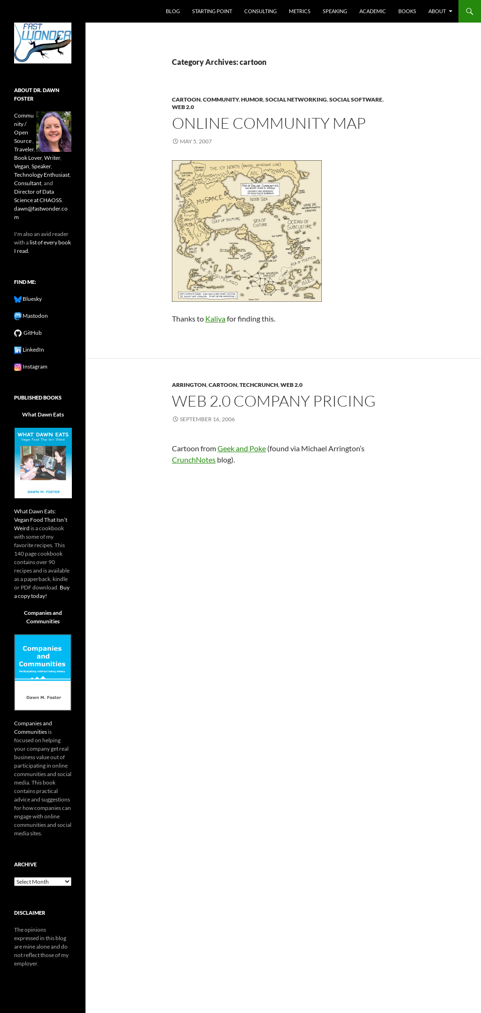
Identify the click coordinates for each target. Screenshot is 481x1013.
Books (407, 11)
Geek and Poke (241, 448)
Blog (173, 11)
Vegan (21, 166)
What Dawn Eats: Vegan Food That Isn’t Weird (40, 520)
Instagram (34, 366)
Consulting (260, 11)
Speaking (335, 11)
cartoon (186, 99)
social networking (296, 99)
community (221, 99)
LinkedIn (33, 349)
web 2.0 (183, 106)
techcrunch (259, 384)
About (437, 11)
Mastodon (35, 315)
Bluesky (32, 298)
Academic (372, 11)
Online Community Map (269, 123)
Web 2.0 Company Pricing (274, 400)
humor (252, 99)
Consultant (27, 183)
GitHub (32, 332)
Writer (52, 157)
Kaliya (215, 318)
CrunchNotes (194, 459)
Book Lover (28, 157)
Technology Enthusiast (42, 174)
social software (355, 99)
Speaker (41, 166)
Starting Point (212, 11)
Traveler (24, 149)
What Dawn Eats (43, 414)
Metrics (299, 11)
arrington (189, 384)
